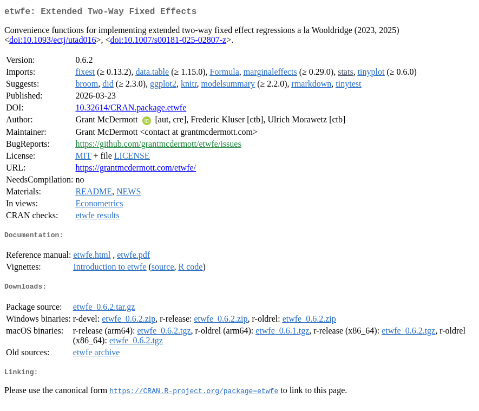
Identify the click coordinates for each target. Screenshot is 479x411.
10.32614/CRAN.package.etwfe (130, 109)
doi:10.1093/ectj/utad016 (52, 42)
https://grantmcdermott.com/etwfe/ (135, 169)
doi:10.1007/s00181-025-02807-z (168, 42)
